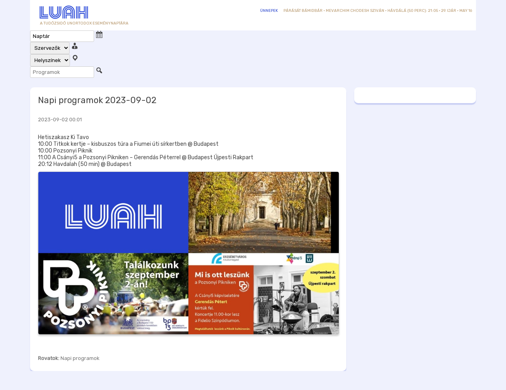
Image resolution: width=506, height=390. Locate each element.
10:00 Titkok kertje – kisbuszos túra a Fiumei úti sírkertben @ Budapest (128, 144)
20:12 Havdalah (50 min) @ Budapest (85, 164)
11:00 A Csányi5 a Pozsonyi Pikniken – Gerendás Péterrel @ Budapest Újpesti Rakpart (145, 157)
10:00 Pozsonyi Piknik (65, 150)
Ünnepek (269, 10)
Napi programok (80, 358)
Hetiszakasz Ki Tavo (63, 137)
